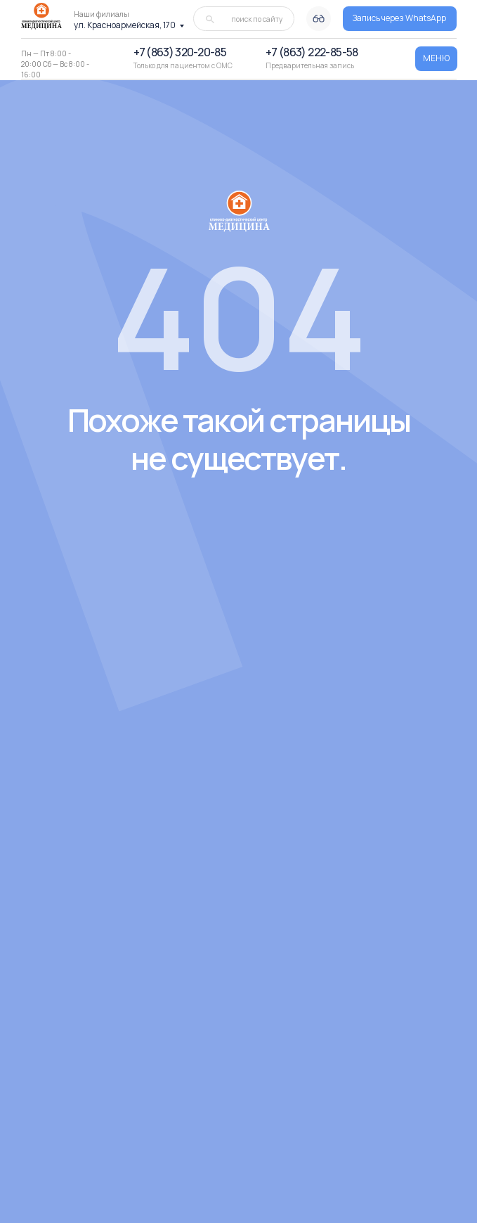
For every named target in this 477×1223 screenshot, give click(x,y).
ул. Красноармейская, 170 (125, 25)
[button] (400, 18)
